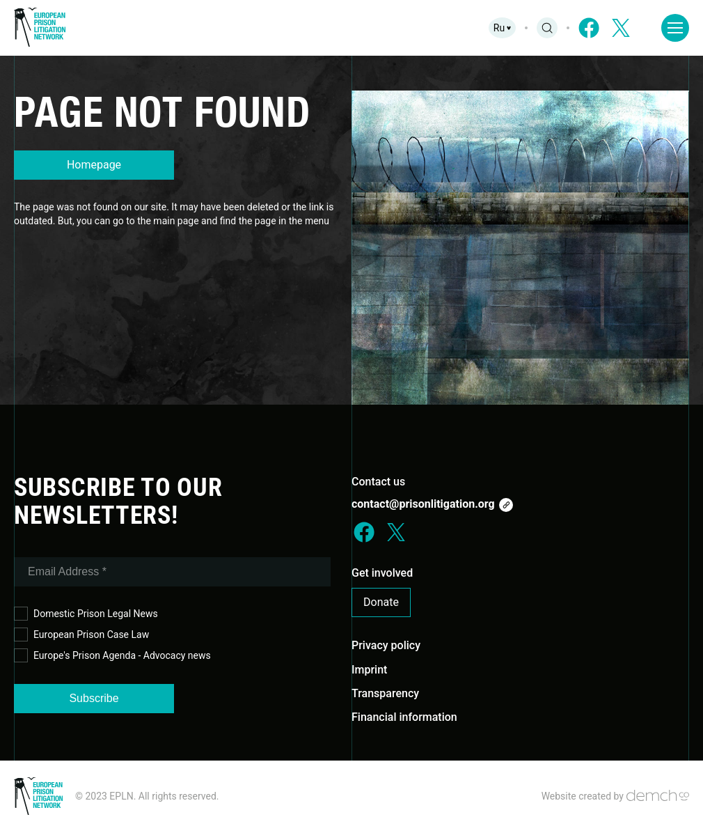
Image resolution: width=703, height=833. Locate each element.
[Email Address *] (172, 571)
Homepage (94, 164)
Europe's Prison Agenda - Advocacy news (112, 655)
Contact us (378, 481)
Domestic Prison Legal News (86, 614)
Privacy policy (386, 645)
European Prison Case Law (81, 634)
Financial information (404, 717)
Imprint (369, 669)
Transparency (385, 693)
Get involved (382, 572)
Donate (381, 602)
